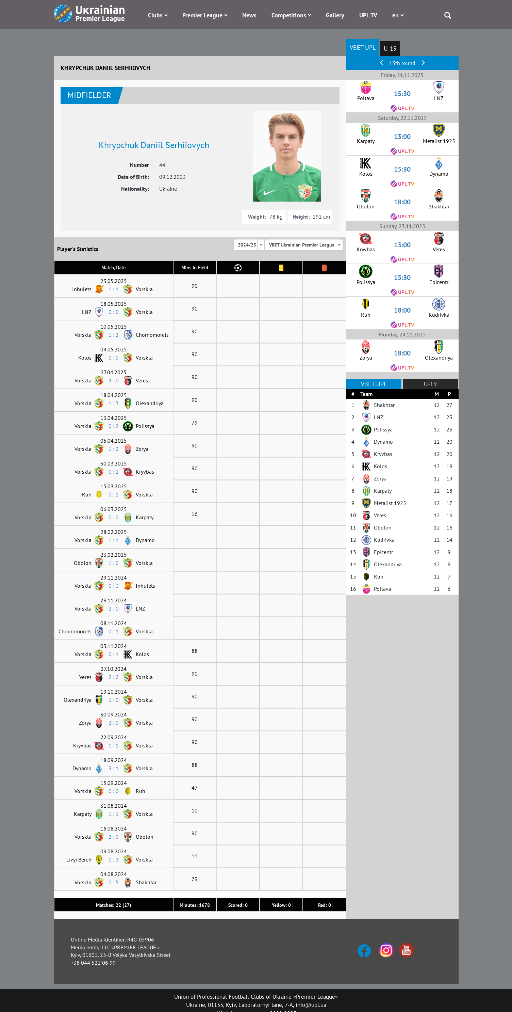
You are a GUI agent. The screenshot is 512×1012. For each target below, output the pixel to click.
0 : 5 (114, 882)
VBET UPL (363, 47)
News (249, 15)
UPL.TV (368, 15)
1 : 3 (114, 403)
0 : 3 (114, 585)
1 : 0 (114, 562)
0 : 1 (114, 471)
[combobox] (249, 245)
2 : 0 (114, 608)
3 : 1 (114, 768)
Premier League (202, 15)
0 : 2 (114, 426)
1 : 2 (114, 334)
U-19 (390, 48)
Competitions (288, 15)
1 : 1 (114, 289)
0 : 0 (114, 312)
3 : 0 (114, 380)
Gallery (335, 15)
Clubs (155, 15)
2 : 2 (114, 677)
